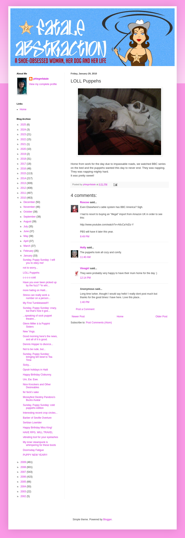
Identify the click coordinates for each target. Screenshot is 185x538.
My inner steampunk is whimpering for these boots (39, 444)
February (28, 250)
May (26, 236)
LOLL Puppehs (31, 272)
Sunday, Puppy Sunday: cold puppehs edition (39, 406)
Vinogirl (84, 268)
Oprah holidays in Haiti (35, 369)
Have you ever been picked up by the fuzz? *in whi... (40, 284)
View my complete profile (43, 84)
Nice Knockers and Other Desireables (37, 386)
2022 (24, 139)
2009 (24, 462)
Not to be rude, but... (34, 349)
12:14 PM (85, 277)
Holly (83, 247)
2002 (24, 496)
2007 (24, 471)
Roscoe (84, 202)
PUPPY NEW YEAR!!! (35, 454)
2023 (24, 134)
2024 (24, 129)
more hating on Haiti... (35, 290)
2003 (24, 491)
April (26, 241)
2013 (24, 183)
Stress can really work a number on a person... (36, 296)
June (26, 231)
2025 (24, 124)
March (27, 245)
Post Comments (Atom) (99, 322)
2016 (24, 168)
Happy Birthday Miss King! (37, 427)
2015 (24, 173)
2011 (24, 192)
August (27, 221)
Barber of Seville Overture (37, 417)
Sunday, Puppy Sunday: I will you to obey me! (39, 261)
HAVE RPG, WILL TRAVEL (38, 432)
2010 (24, 197)
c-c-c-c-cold (29, 277)
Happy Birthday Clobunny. (37, 374)
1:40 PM (84, 302)
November (29, 206)
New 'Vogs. (29, 331)
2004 (24, 486)
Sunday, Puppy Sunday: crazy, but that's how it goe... (40, 309)
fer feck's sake (31, 392)
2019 (24, 154)
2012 (24, 187)
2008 (24, 467)
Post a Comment (85, 309)
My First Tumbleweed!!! (36, 303)
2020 (24, 149)
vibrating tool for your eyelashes (40, 437)
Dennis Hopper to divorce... (38, 344)
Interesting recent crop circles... (40, 412)
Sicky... (27, 364)
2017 (24, 163)
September (29, 216)
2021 (24, 144)
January (28, 255)
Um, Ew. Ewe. (30, 379)
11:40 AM (85, 257)
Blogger (107, 519)
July (26, 226)
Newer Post (78, 316)
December (29, 202)
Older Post (161, 316)
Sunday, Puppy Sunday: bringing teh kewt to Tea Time (37, 357)
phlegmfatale (41, 78)
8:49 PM (84, 236)
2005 (24, 481)
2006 (24, 476)
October (28, 211)
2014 (24, 178)
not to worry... (30, 267)
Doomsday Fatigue (33, 450)
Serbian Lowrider (32, 422)
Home (120, 316)
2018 (24, 158)
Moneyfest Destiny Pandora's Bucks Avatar (39, 399)
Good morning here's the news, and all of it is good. (40, 338)
